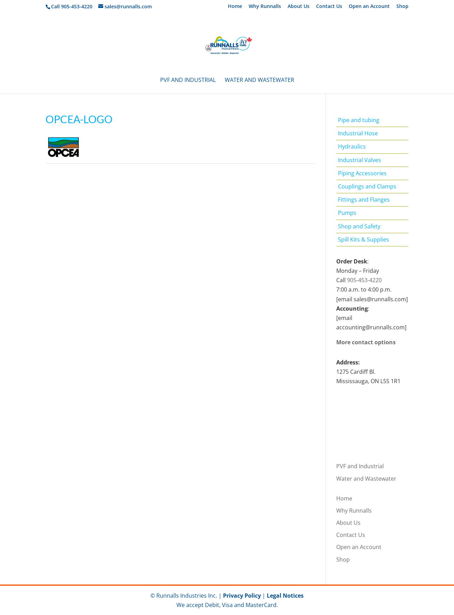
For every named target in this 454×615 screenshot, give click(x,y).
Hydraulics (352, 146)
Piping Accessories (362, 173)
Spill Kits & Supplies (363, 239)
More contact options (366, 342)
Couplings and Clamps (367, 186)
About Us (298, 6)
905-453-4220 (364, 280)
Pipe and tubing (358, 120)
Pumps (347, 213)
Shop (402, 6)
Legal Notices (285, 595)
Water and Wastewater (259, 80)
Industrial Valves (359, 160)
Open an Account (369, 6)
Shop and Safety (359, 226)
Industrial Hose (358, 133)
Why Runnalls (265, 6)
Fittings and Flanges (364, 199)
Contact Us (329, 6)
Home (235, 6)
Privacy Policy (242, 595)
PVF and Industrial (188, 80)
